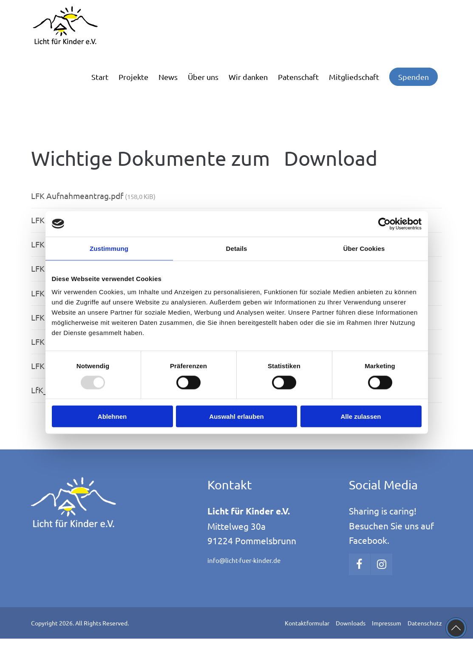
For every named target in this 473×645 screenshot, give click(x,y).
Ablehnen (112, 416)
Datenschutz (425, 623)
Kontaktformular (307, 623)
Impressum (386, 623)
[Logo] (73, 25)
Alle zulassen (360, 416)
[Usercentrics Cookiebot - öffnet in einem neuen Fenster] (384, 223)
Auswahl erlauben (236, 416)
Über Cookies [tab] (364, 248)
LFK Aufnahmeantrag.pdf (93, 195)
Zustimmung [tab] (109, 248)
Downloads (350, 623)
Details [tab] (236, 248)
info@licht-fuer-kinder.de (243, 560)
